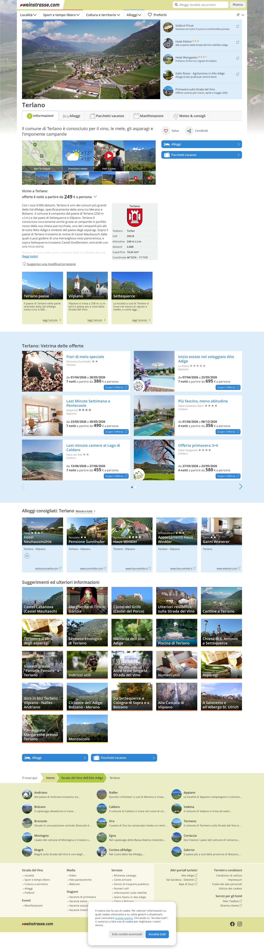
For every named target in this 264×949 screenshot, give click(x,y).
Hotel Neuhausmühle (42, 545)
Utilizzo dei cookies (230, 888)
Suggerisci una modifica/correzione (49, 264)
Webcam (74, 884)
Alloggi (132, 15)
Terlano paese (42, 298)
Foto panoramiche (80, 879)
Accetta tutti (157, 934)
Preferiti (157, 15)
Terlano (28, 549)
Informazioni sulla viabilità (130, 892)
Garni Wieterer (221, 545)
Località (26, 15)
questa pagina (124, 918)
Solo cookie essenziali (127, 934)
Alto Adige (189, 875)
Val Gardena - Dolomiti (181, 880)
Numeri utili (121, 888)
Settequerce (132, 298)
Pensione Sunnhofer (87, 545)
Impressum (235, 879)
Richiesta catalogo (125, 875)
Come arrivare (122, 879)
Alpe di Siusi (188, 884)
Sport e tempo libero (59, 15)
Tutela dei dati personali (227, 884)
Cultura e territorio (101, 15)
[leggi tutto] (30, 256)
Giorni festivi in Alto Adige (130, 897)
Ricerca (238, 4)
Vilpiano (87, 298)
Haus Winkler (132, 545)
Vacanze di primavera (82, 897)
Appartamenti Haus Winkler (176, 545)
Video (72, 875)
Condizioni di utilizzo (229, 875)
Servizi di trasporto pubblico (131, 884)
